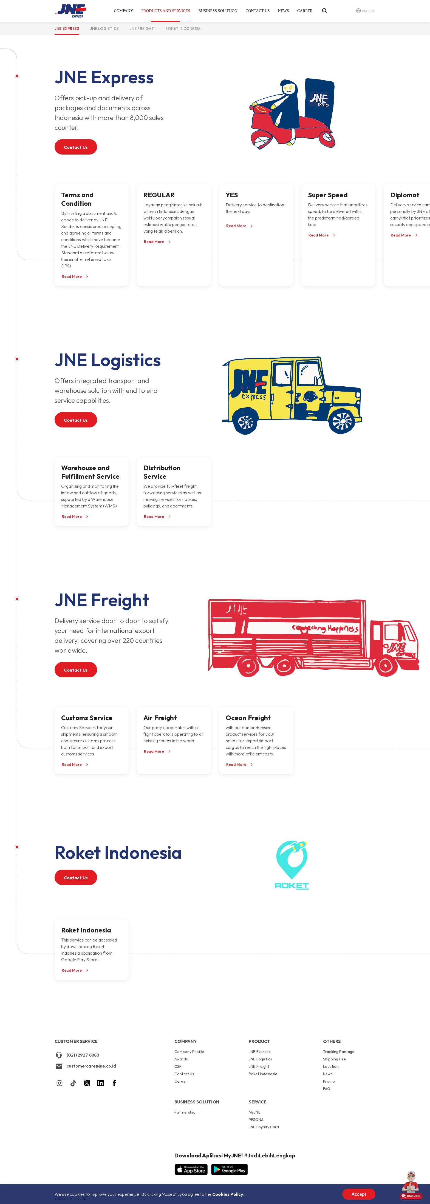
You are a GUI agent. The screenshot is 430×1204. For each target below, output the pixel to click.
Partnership (185, 1112)
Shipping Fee (334, 1059)
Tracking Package (339, 1052)
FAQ (326, 1088)
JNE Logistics (104, 28)
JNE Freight (142, 28)
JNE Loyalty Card (264, 1127)
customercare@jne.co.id (85, 1066)
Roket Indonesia (182, 28)
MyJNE (255, 1112)
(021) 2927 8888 (77, 1055)
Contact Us (258, 11)
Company (123, 11)
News (283, 11)
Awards (181, 1059)
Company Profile (189, 1052)
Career (305, 11)
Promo (329, 1081)
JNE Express (67, 28)
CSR (178, 1066)
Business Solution (217, 11)
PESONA (256, 1119)
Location (331, 1066)
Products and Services (165, 11)
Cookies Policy (227, 1194)
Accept (359, 1194)
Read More (72, 276)
